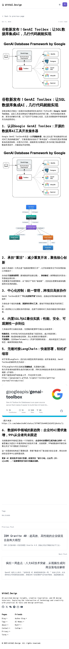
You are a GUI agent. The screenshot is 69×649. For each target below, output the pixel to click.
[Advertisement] (34, 482)
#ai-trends (6, 515)
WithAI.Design (12, 4)
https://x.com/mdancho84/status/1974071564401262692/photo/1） (33, 423)
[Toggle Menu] (60, 5)
